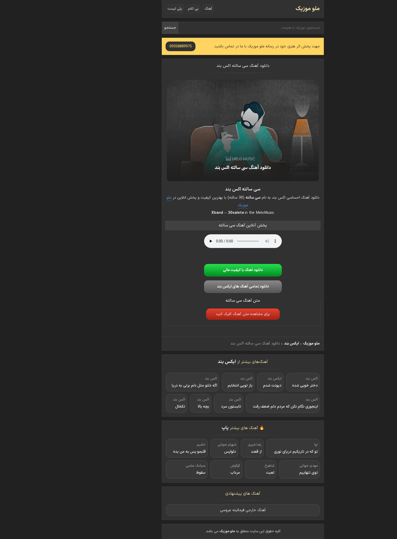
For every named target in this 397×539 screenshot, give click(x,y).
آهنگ (164, 8)
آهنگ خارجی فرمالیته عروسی (199, 510)
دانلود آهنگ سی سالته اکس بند (198, 66)
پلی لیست (130, 8)
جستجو (126, 28)
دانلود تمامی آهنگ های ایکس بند (199, 287)
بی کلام (149, 8)
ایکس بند (247, 343)
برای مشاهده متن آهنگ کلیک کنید (198, 314)
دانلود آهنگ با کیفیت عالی (198, 270)
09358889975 (136, 46)
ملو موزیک (263, 9)
